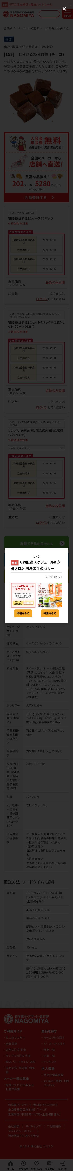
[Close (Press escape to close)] (64, 9)
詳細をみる (23, 613)
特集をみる (49, 613)
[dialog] (36, 585)
